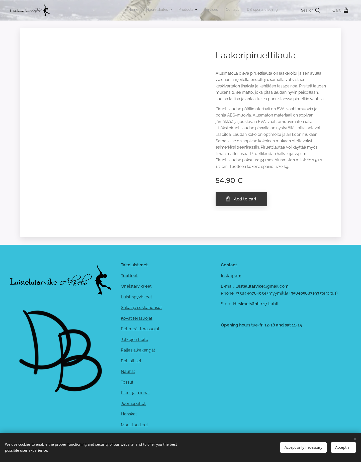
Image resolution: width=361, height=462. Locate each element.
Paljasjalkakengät (138, 350)
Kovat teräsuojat (136, 317)
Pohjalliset (131, 360)
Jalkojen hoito (134, 339)
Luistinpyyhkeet (136, 296)
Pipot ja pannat (135, 392)
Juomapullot (133, 403)
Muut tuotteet (134, 424)
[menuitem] (234, 10)
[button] (310, 10)
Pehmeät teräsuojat (140, 328)
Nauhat (128, 371)
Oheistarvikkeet (136, 286)
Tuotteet (129, 275)
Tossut (127, 382)
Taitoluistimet (134, 264)
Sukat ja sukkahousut (141, 307)
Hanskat (129, 413)
